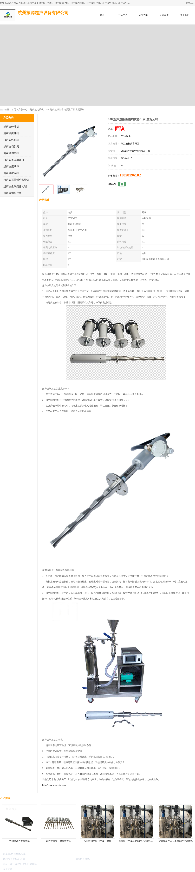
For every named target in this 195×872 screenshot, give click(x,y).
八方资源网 (21, 869)
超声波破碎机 (11, 173)
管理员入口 (42, 869)
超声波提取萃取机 (13, 159)
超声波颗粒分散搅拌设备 (58, 841)
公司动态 (164, 15)
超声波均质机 (37, 109)
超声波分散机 (11, 126)
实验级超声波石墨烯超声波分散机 (175, 841)
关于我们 (184, 15)
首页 (102, 15)
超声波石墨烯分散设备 (16, 179)
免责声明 (31, 869)
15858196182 (130, 175)
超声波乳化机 (11, 139)
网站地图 (53, 869)
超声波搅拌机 (11, 133)
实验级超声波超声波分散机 (97, 841)
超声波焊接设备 (12, 193)
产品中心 (122, 15)
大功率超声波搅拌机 (19, 841)
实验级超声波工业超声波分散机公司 (137, 841)
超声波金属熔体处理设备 (17, 186)
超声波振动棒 (11, 166)
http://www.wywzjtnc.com (54, 785)
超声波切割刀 (11, 146)
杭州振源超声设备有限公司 (61, 859)
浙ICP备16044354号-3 (36, 859)
